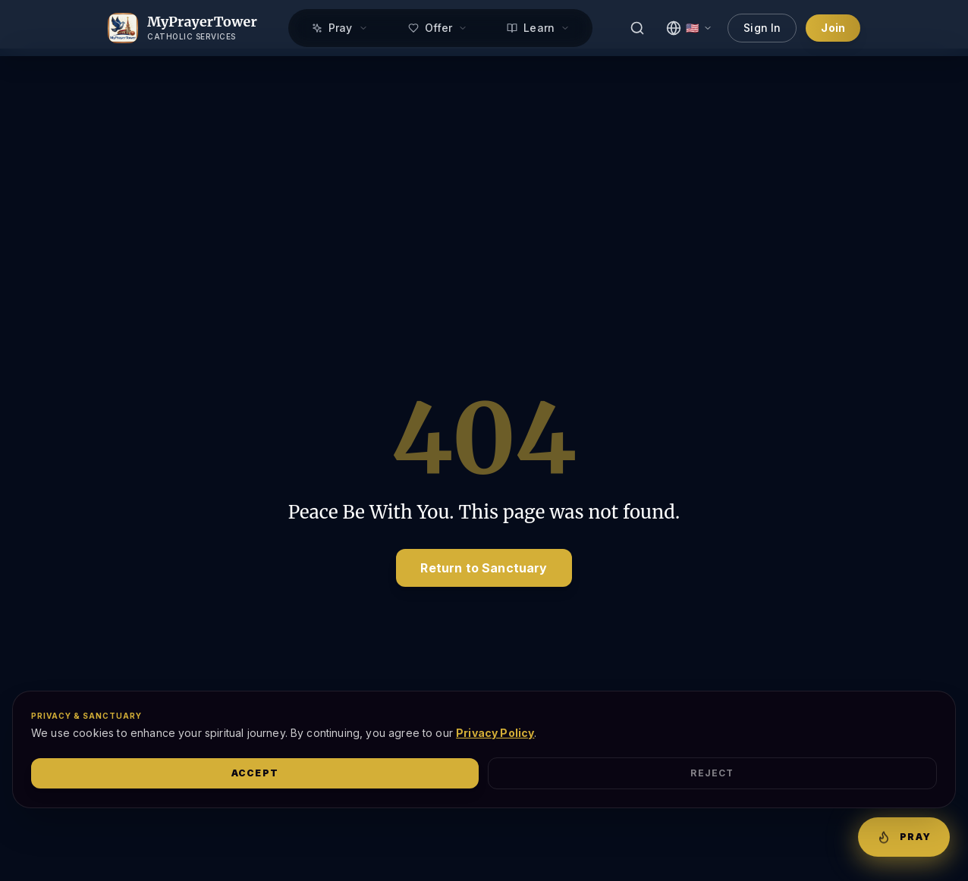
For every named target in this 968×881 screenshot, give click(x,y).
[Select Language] (689, 28)
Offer (438, 27)
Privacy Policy (495, 732)
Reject (712, 773)
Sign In (762, 27)
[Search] (637, 28)
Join (833, 27)
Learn (538, 27)
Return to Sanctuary (483, 567)
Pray (340, 27)
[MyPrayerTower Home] (182, 28)
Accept (254, 773)
